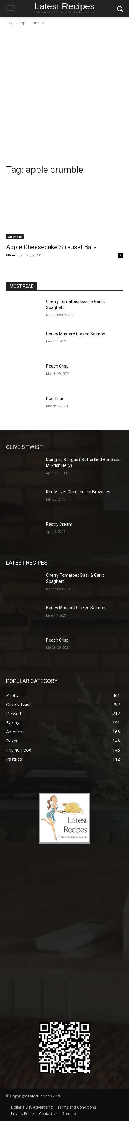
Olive (10, 255)
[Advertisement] (64, 96)
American (15, 237)
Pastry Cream (59, 524)
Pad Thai (54, 398)
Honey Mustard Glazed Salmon (75, 333)
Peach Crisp (57, 366)
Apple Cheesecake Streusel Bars (51, 247)
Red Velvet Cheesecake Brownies (78, 491)
